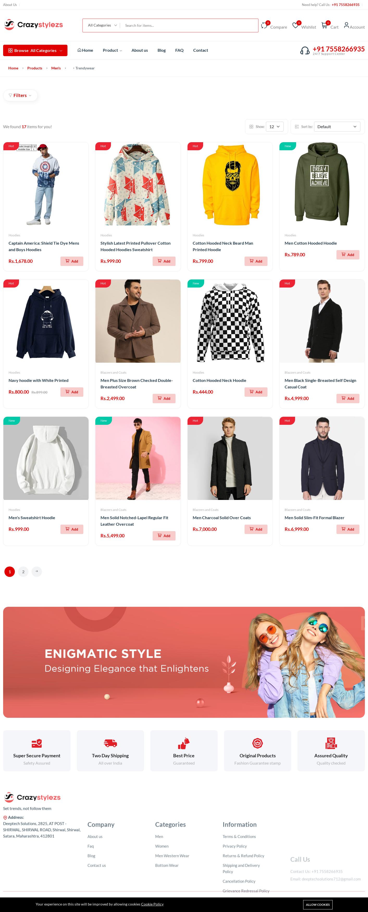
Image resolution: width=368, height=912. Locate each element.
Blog (162, 50)
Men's (56, 68)
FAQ (179, 50)
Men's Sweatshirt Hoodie (32, 517)
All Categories (35, 50)
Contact (200, 50)
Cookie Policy (152, 904)
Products (34, 68)
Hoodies (14, 235)
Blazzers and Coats (113, 372)
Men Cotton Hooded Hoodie (311, 242)
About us (140, 50)
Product (112, 50)
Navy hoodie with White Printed (38, 380)
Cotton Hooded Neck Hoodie (219, 380)
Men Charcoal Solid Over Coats (222, 517)
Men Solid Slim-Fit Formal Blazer (315, 517)
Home (85, 50)
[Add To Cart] (71, 261)
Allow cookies (318, 904)
